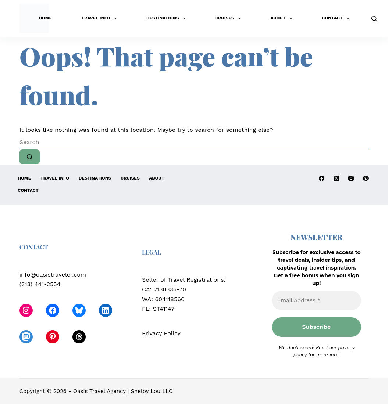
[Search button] (29, 156)
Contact (337, 18)
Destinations (167, 18)
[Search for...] (194, 142)
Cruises (229, 18)
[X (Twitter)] (336, 178)
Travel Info (100, 18)
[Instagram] (351, 178)
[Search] (374, 18)
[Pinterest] (366, 178)
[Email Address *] (316, 300)
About (282, 18)
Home (45, 18)
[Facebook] (321, 178)
